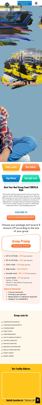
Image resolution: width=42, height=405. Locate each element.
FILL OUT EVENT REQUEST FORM (21, 217)
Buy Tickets (31, 167)
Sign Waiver (11, 178)
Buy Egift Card (31, 178)
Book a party (11, 167)
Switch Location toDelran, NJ (24, 3)
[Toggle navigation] (36, 3)
